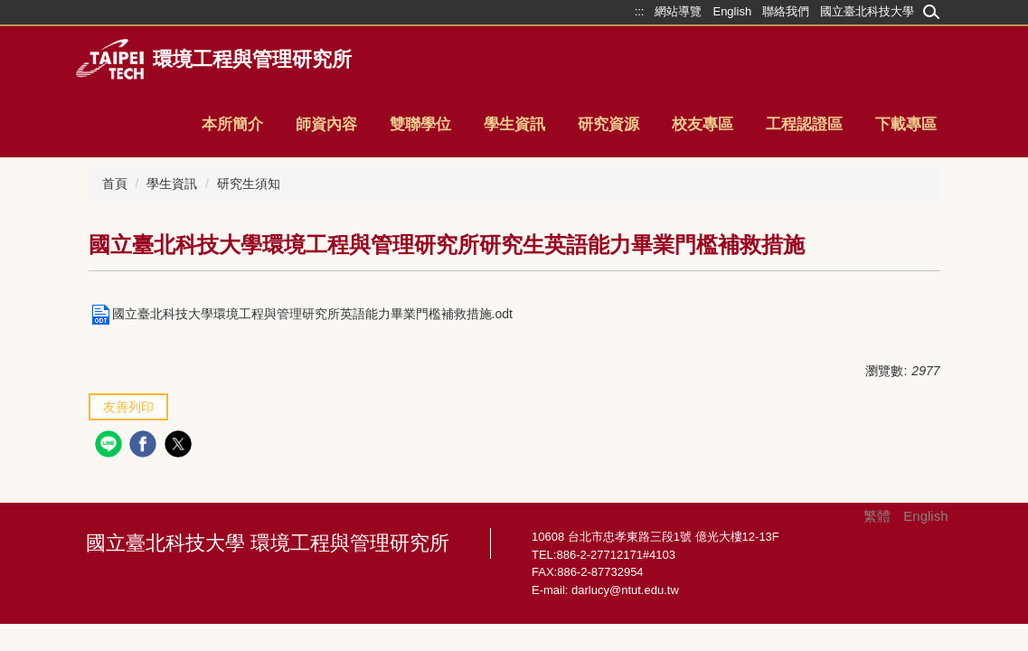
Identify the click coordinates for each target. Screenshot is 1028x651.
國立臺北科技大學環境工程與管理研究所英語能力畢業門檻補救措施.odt (301, 314)
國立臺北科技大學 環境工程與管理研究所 (267, 543)
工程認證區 (804, 124)
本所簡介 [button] (232, 124)
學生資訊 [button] (514, 124)
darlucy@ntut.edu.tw (625, 590)
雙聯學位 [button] (420, 124)
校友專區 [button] (702, 124)
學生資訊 (171, 183)
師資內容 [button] (326, 124)
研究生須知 (248, 183)
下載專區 (906, 124)
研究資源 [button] (608, 124)
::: (81, 537)
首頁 (114, 183)
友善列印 (128, 407)
